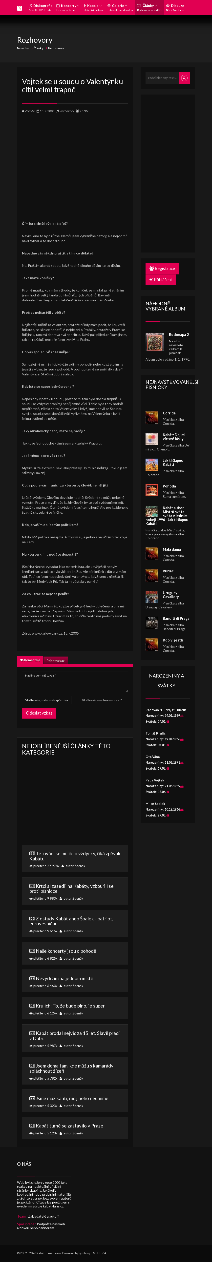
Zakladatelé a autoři (43, 1216)
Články (149, 7)
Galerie (120, 7)
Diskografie (40, 7)
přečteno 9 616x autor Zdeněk (75, 924)
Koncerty (67, 7)
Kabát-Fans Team (49, 1253)
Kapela (94, 7)
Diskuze (175, 7)
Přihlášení (160, 279)
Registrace (162, 268)
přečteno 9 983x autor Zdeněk (75, 892)
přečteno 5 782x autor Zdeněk (75, 1071)
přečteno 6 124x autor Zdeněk (75, 1009)
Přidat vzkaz (55, 661)
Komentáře (30, 660)
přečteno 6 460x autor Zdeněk (75, 981)
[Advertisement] (75, 170)
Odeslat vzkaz (39, 713)
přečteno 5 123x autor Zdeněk (75, 1129)
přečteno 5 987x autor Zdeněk (75, 1039)
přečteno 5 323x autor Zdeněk (75, 1101)
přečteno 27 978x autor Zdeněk (75, 859)
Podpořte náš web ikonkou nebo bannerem (41, 1226)
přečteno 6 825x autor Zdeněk (75, 954)
